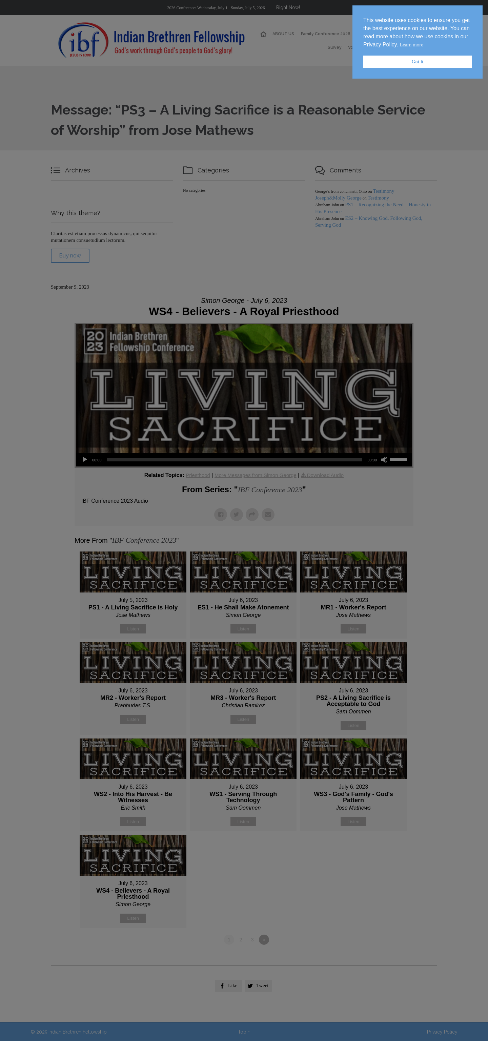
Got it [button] (417, 61)
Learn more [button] (411, 44)
